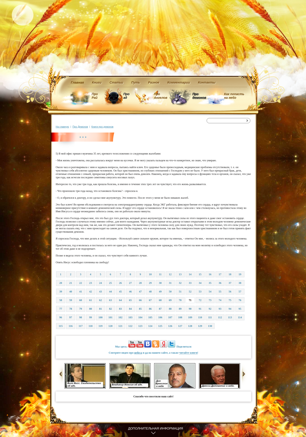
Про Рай (95, 95)
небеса (138, 352)
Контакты (206, 82)
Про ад (126, 95)
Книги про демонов (102, 126)
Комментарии (178, 82)
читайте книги (188, 352)
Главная (77, 82)
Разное (153, 82)
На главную (62, 126)
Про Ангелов (160, 95)
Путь (135, 82)
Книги (97, 82)
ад (146, 352)
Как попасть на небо (234, 95)
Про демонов (199, 95)
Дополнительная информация (155, 428)
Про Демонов (80, 126)
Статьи (116, 82)
